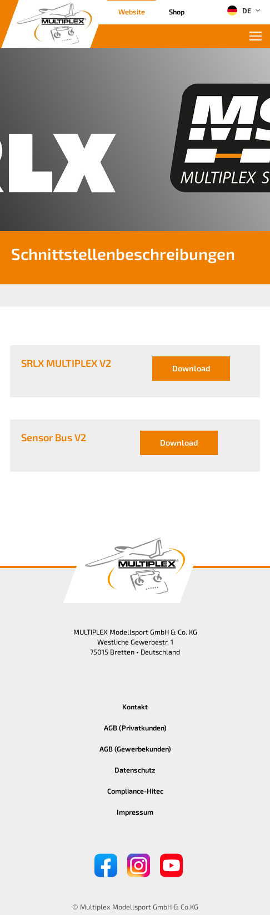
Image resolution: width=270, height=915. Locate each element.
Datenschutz (135, 769)
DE (239, 10)
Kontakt (135, 706)
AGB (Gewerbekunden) (135, 748)
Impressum (135, 811)
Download (191, 368)
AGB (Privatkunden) (135, 727)
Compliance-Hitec (135, 790)
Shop (176, 11)
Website (131, 11)
